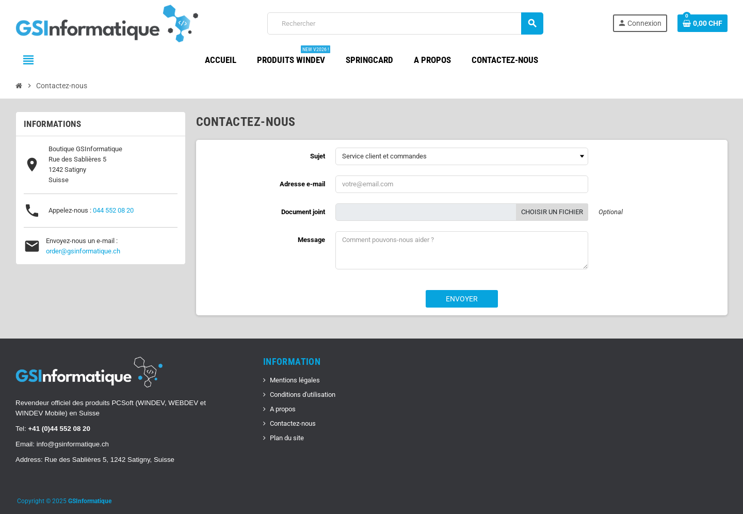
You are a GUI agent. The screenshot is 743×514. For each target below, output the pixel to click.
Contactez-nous (293, 423)
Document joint (303, 212)
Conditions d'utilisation (302, 394)
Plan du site (287, 438)
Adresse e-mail (302, 184)
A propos (283, 409)
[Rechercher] (405, 23)
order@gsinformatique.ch (83, 251)
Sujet (317, 156)
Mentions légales (295, 380)
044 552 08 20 (113, 210)
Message (311, 240)
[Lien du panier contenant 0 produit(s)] (702, 23)
